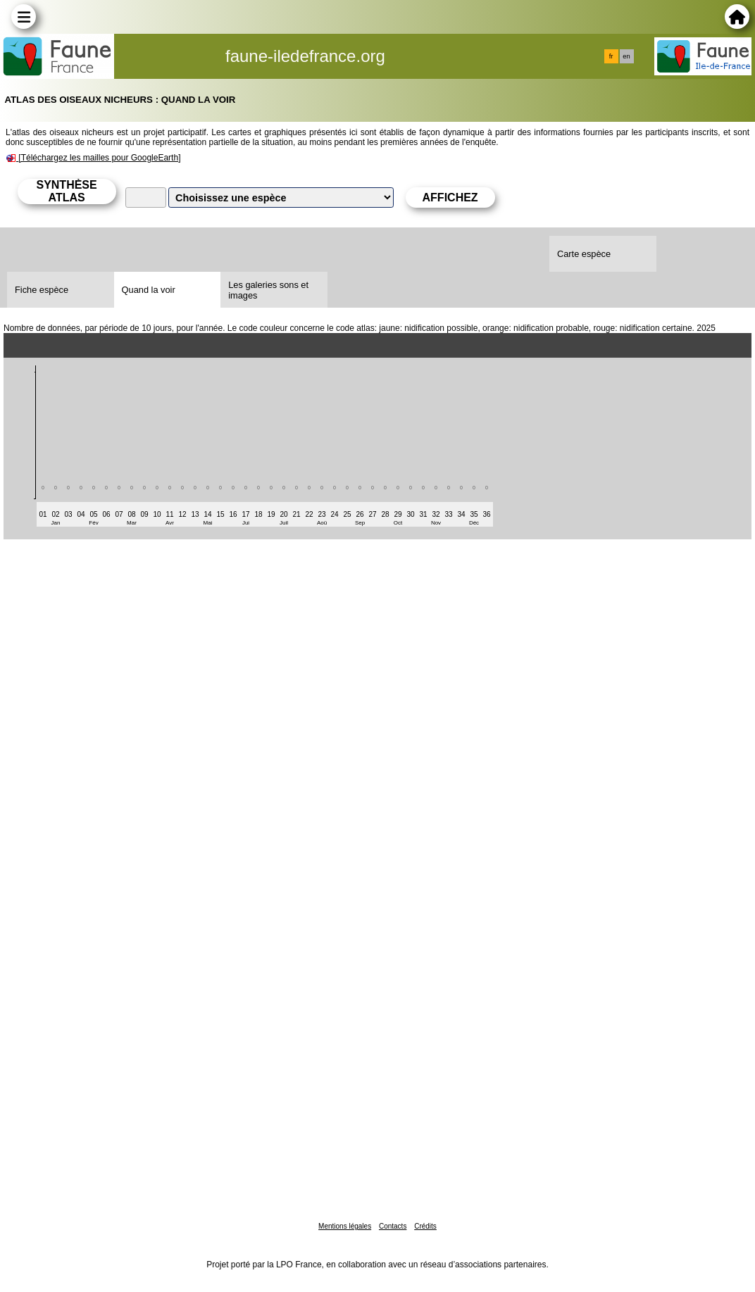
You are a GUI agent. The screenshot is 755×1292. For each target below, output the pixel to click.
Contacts (392, 1226)
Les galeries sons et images (268, 290)
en (626, 56)
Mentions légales (344, 1226)
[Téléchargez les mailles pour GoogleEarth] (99, 158)
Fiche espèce (41, 289)
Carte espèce (584, 254)
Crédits (425, 1226)
